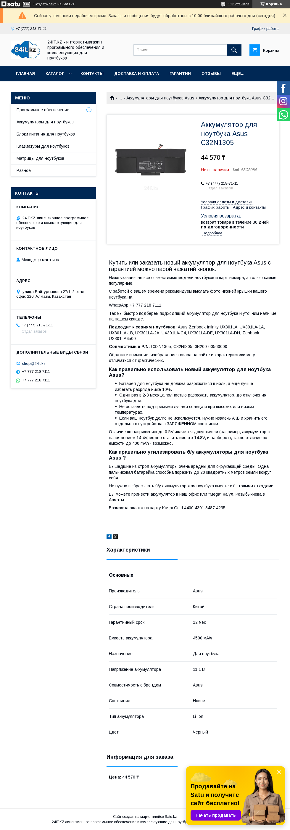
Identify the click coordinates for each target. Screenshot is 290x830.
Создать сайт (44, 4)
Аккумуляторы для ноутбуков (45, 122)
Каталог (55, 73)
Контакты (92, 73)
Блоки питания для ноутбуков (46, 134)
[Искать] (234, 50)
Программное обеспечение (43, 109)
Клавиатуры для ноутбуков (43, 146)
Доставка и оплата (136, 73)
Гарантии (180, 73)
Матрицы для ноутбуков (40, 158)
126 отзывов (238, 4)
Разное (24, 170)
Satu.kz (171, 817)
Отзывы (211, 73)
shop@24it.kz (34, 363)
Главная (25, 73)
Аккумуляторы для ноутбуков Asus (160, 98)
